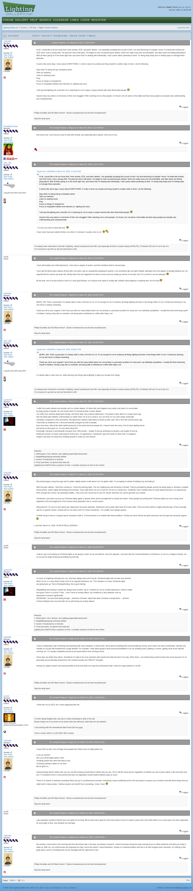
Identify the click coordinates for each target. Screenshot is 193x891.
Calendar (61, 20)
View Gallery (8, 57)
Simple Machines (56, 888)
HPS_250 (7, 163)
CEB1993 (7, 41)
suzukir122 (8, 400)
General (24, 28)
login (180, 7)
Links (74, 20)
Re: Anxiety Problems (58, 128)
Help (34, 20)
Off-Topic (32, 28)
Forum (8, 20)
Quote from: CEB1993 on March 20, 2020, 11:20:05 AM (59, 171)
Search (45, 20)
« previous (181, 28)
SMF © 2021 (44, 888)
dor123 (6, 696)
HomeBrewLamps (11, 126)
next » (188, 28)
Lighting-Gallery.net (10, 28)
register (188, 7)
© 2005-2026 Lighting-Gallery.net (16, 888)
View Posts (8, 55)
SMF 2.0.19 (34, 888)
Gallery (21, 20)
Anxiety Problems (51, 28)
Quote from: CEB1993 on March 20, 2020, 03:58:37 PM (59, 349)
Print (188, 880)
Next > (13, 880)
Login (85, 20)
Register (98, 20)
